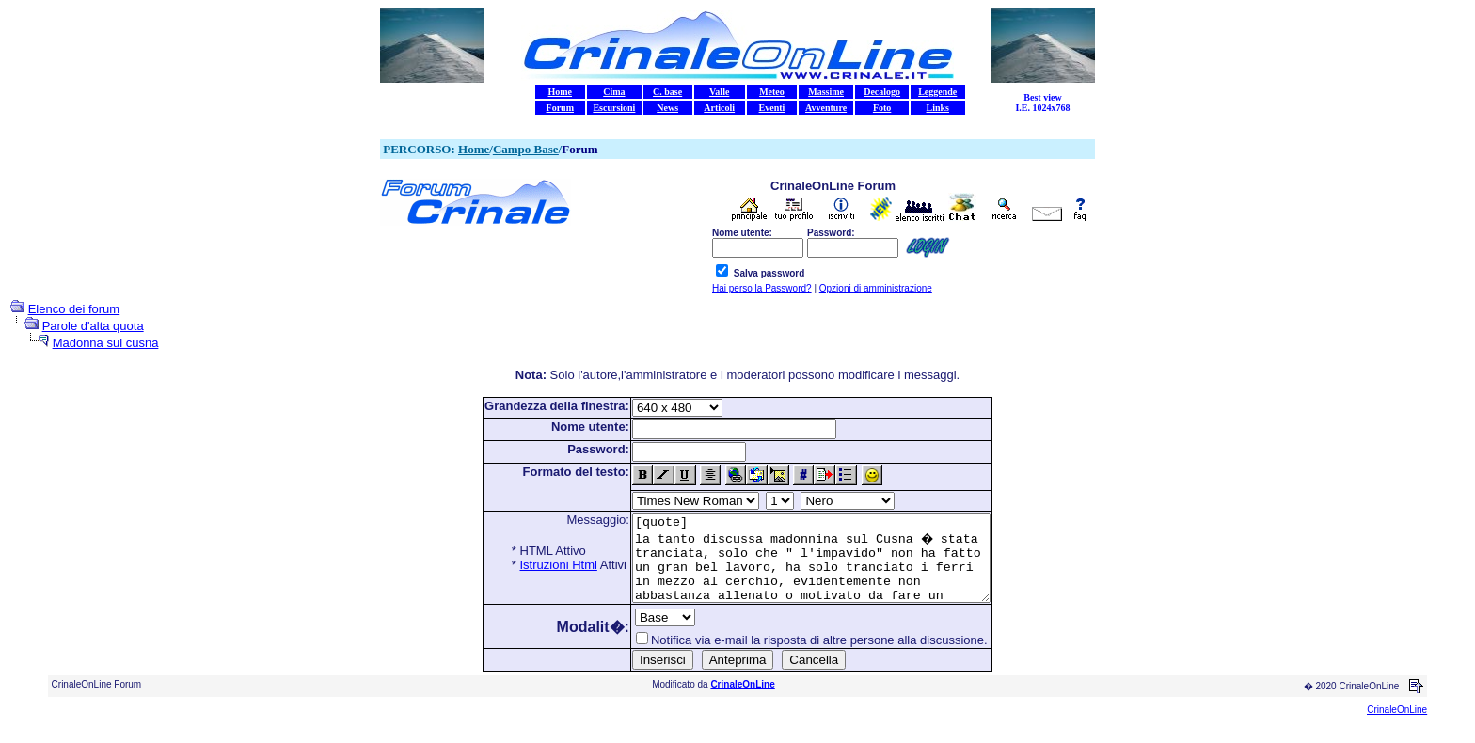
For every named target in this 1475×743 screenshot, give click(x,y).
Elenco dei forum (74, 309)
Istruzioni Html (537, 565)
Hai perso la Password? (762, 288)
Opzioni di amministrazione (875, 288)
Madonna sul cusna (106, 343)
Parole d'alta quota (93, 326)
